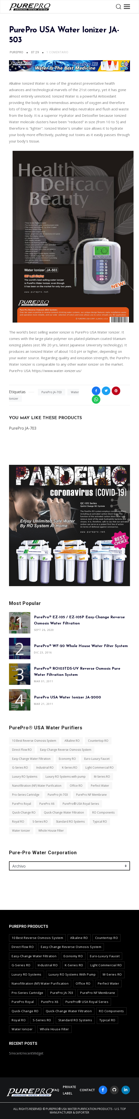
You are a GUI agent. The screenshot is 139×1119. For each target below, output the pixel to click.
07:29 (35, 52)
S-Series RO (40, 822)
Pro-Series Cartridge (25, 795)
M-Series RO (102, 777)
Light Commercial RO (99, 768)
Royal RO (18, 822)
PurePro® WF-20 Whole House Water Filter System (81, 646)
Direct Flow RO (22, 750)
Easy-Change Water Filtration (31, 759)
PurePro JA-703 (52, 392)
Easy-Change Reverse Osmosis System (65, 750)
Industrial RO (45, 768)
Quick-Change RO (24, 812)
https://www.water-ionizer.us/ (57, 370)
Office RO (76, 786)
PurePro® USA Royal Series (81, 804)
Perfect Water (100, 786)
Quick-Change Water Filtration (64, 812)
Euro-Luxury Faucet (97, 759)
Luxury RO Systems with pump (66, 777)
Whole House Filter (51, 831)
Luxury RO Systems (24, 777)
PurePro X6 (46, 804)
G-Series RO (20, 768)
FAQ (56, 1090)
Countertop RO (98, 741)
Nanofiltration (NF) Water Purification (36, 786)
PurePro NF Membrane (91, 795)
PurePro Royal (21, 804)
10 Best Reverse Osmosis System (34, 741)
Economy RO (67, 759)
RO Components (103, 812)
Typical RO (100, 822)
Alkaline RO (72, 741)
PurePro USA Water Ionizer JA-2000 (67, 697)
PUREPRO (16, 52)
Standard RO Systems (70, 822)
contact (87, 1090)
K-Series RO (69, 768)
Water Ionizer (21, 831)
